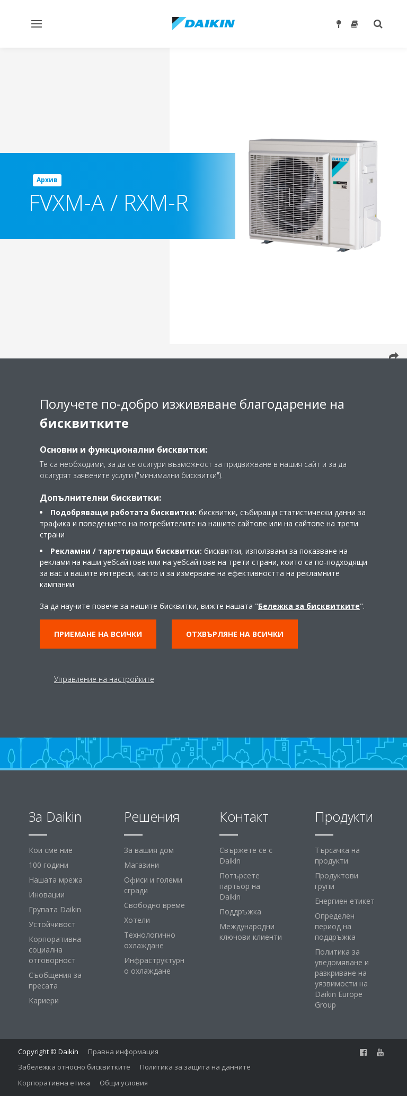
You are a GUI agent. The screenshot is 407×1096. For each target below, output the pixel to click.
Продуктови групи (336, 880)
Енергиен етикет (345, 901)
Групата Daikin (55, 909)
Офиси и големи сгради (153, 885)
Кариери (44, 1000)
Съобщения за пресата (55, 980)
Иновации (47, 895)
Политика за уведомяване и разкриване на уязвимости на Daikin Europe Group (342, 978)
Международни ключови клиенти (250, 931)
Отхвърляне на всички (235, 634)
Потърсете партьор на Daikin (239, 886)
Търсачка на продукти (337, 855)
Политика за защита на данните (195, 1067)
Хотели (137, 920)
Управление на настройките (104, 679)
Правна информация (123, 1051)
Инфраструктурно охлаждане (154, 965)
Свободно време (154, 905)
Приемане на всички (98, 634)
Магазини (141, 865)
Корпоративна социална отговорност (55, 949)
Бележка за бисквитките (309, 606)
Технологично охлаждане (149, 940)
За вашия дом (149, 850)
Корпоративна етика (54, 1083)
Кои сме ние (51, 850)
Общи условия (124, 1083)
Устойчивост (52, 924)
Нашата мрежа (56, 880)
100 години (48, 865)
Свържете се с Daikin (245, 855)
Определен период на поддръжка (335, 926)
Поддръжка (240, 911)
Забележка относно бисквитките (74, 1067)
